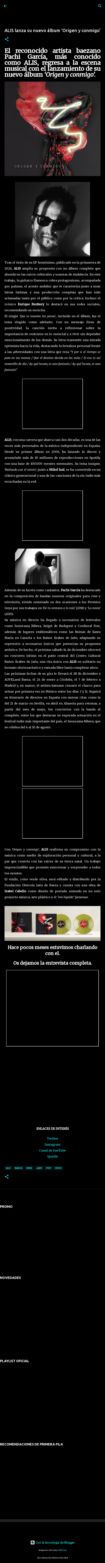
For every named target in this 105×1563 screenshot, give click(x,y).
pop (48, 1168)
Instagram (52, 1144)
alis (8, 1168)
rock (58, 1168)
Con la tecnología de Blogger (52, 1542)
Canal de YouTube (52, 1150)
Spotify (52, 1156)
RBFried (63, 1550)
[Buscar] (100, 5)
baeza (18, 1168)
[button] (6, 39)
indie (29, 1168)
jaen (39, 1168)
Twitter (52, 1138)
